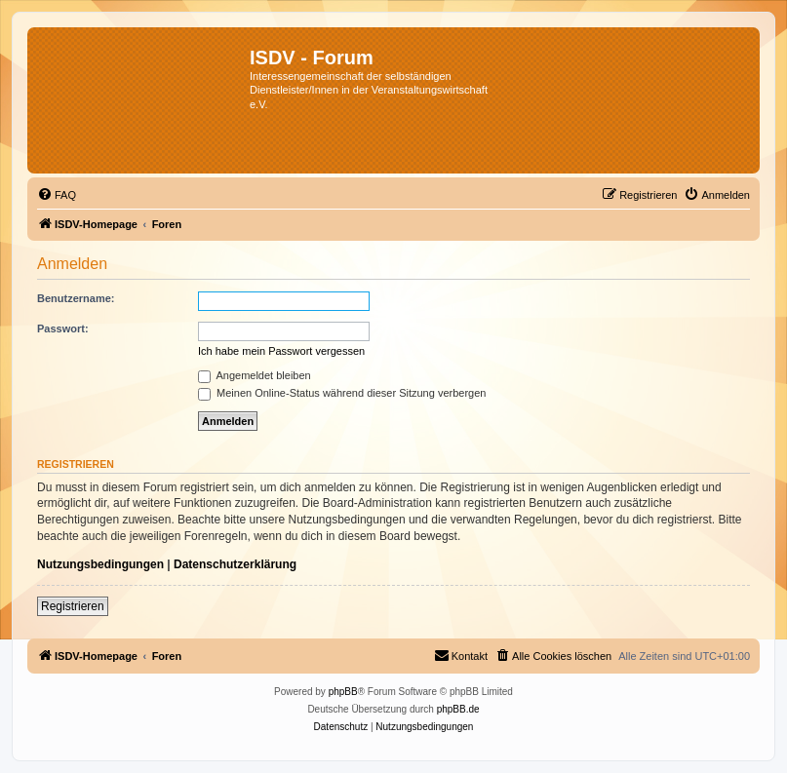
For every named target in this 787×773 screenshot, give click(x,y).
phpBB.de (458, 709)
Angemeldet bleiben (254, 375)
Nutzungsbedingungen (100, 564)
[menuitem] (56, 195)
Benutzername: (75, 298)
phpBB (343, 691)
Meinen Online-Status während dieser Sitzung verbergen (342, 393)
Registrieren (72, 606)
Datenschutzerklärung (235, 564)
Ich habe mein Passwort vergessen (281, 351)
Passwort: (63, 328)
